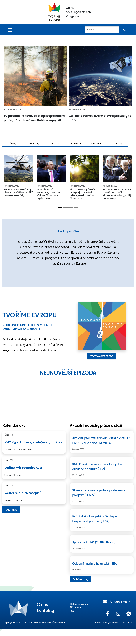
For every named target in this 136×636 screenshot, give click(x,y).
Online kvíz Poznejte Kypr (23, 468)
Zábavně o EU (75, 143)
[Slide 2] (62, 129)
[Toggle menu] (10, 30)
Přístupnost (76, 607)
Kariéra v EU (96, 143)
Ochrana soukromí (80, 604)
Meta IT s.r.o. (126, 622)
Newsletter (116, 601)
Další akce (11, 509)
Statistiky (118, 143)
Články (13, 143)
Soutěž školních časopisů (22, 493)
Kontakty (45, 610)
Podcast (55, 143)
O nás (42, 604)
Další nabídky (80, 579)
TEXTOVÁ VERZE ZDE (101, 356)
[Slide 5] (79, 129)
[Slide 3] (68, 129)
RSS (72, 610)
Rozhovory (34, 143)
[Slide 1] (57, 129)
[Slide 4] (73, 129)
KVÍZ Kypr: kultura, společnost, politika (33, 442)
